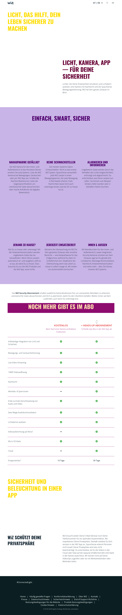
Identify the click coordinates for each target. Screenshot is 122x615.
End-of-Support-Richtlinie (85, 599)
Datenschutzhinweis (40, 599)
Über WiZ (83, 596)
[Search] (107, 2)
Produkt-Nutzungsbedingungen (78, 602)
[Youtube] (31, 586)
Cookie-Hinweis (47, 605)
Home (23, 596)
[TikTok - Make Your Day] (36, 586)
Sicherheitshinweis (61, 599)
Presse (24, 599)
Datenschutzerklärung (68, 605)
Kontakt (94, 596)
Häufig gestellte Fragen (40, 596)
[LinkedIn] (27, 586)
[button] (98, 2)
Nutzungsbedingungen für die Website (42, 602)
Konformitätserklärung (64, 596)
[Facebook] (19, 586)
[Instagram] (23, 586)
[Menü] (113, 2)
